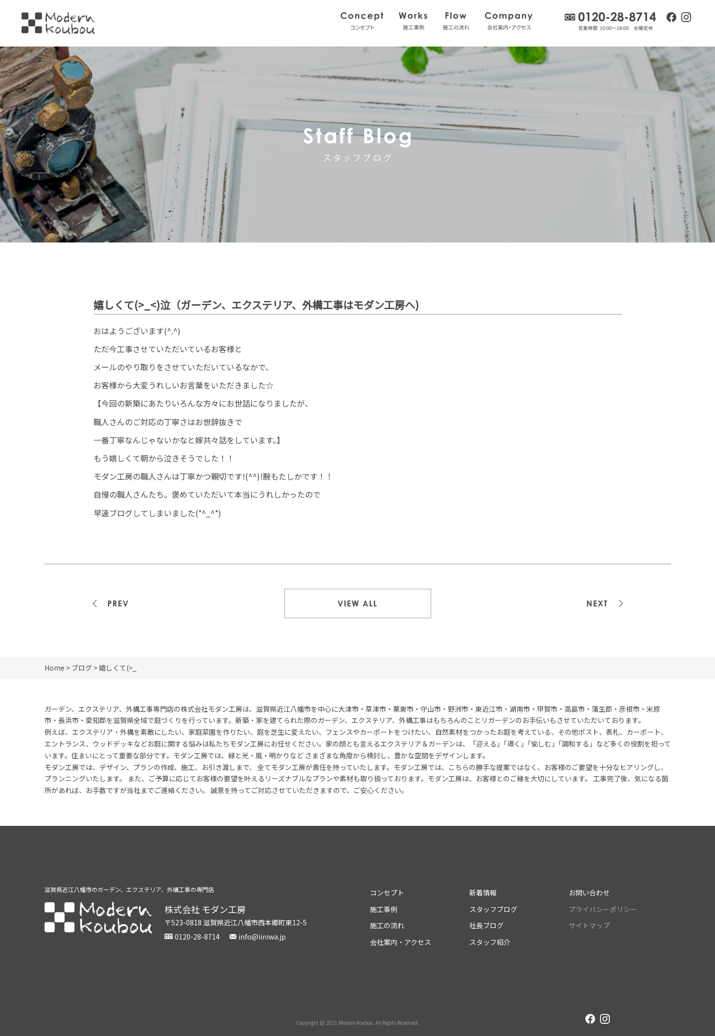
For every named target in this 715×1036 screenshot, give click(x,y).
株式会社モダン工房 (58, 23)
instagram (686, 18)
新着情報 (483, 892)
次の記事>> (597, 603)
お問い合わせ (589, 892)
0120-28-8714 (611, 21)
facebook (671, 17)
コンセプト (362, 21)
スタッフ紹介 (489, 942)
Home (55, 668)
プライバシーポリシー (603, 909)
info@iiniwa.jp (262, 936)
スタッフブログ (493, 909)
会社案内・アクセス (508, 21)
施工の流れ (456, 21)
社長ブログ (486, 925)
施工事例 (413, 21)
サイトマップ (589, 925)
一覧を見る (357, 603)
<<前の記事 (118, 603)
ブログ (81, 668)
